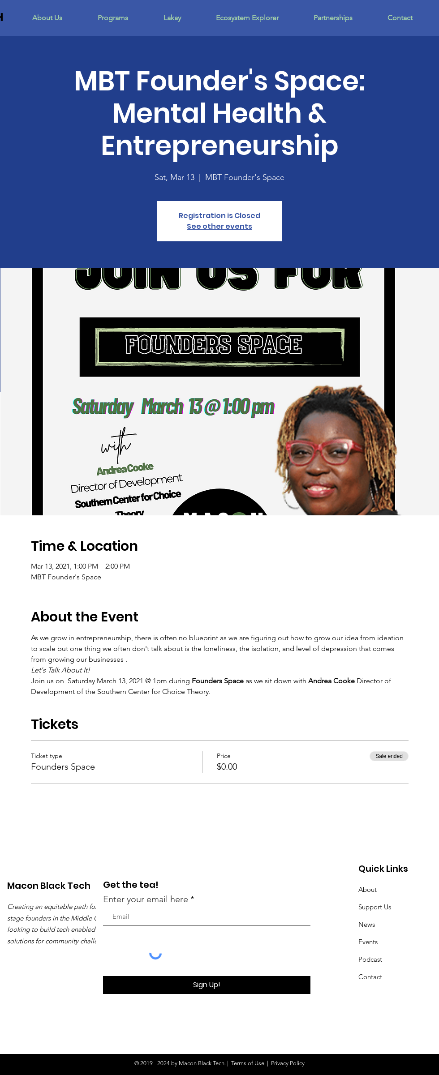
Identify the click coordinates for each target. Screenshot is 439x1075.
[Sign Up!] (206, 985)
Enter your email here (145, 899)
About (367, 889)
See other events (219, 226)
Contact (370, 976)
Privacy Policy (288, 1063)
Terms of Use (247, 1063)
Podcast (370, 959)
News (366, 924)
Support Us (374, 907)
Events (368, 942)
